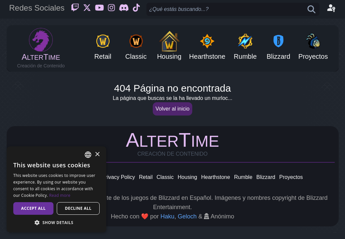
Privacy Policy (118, 177)
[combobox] (88, 154)
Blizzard (265, 177)
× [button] (97, 154)
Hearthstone (215, 177)
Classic (165, 177)
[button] (56, 222)
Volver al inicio (172, 109)
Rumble (243, 177)
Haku (167, 216)
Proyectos (291, 177)
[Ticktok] (136, 9)
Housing (187, 177)
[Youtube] (99, 9)
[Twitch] (75, 9)
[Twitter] (87, 9)
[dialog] (56, 189)
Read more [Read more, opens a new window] (59, 195)
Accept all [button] (33, 208)
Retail (146, 177)
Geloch (187, 216)
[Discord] (124, 9)
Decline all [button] (78, 208)
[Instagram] (111, 9)
